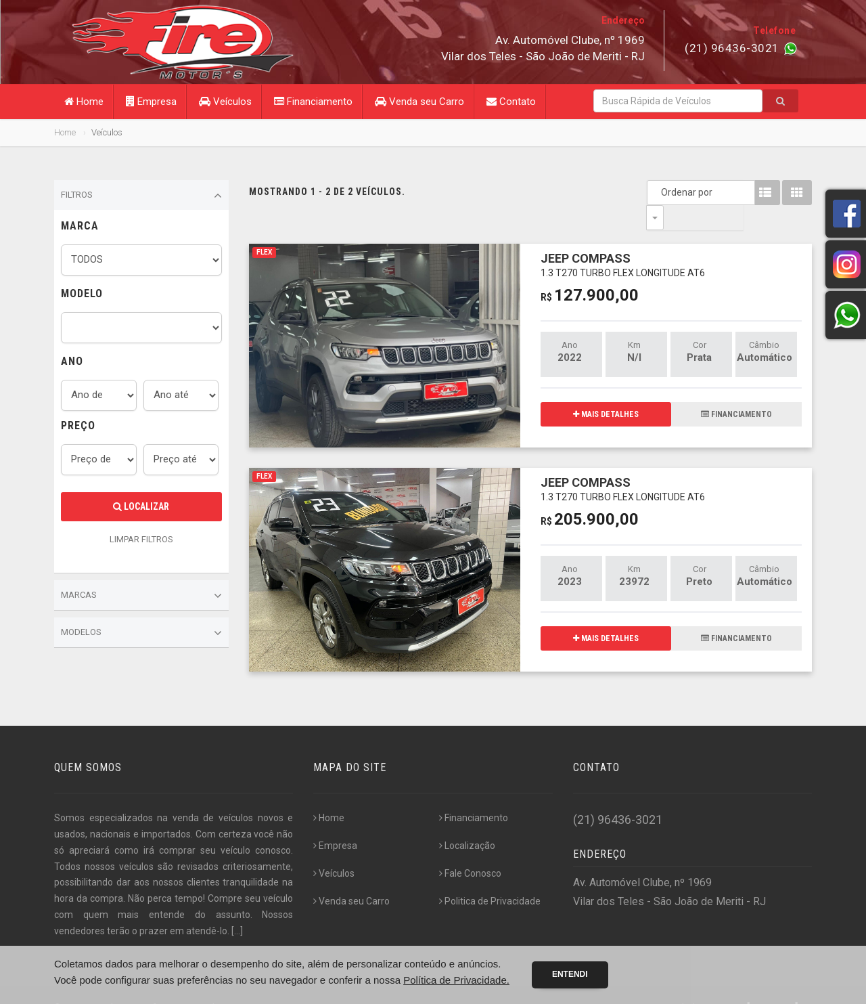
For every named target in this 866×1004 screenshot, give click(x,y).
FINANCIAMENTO (736, 389)
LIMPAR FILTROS (141, 539)
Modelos (141, 633)
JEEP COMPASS (623, 239)
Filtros (141, 196)
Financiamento (313, 101)
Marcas (141, 596)
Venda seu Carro (419, 101)
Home (84, 101)
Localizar (141, 506)
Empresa (151, 101)
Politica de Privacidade (490, 876)
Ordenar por (658, 192)
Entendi (570, 974)
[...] (237, 906)
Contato (511, 101)
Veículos (225, 101)
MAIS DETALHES (606, 389)
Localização (467, 821)
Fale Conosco (470, 849)
